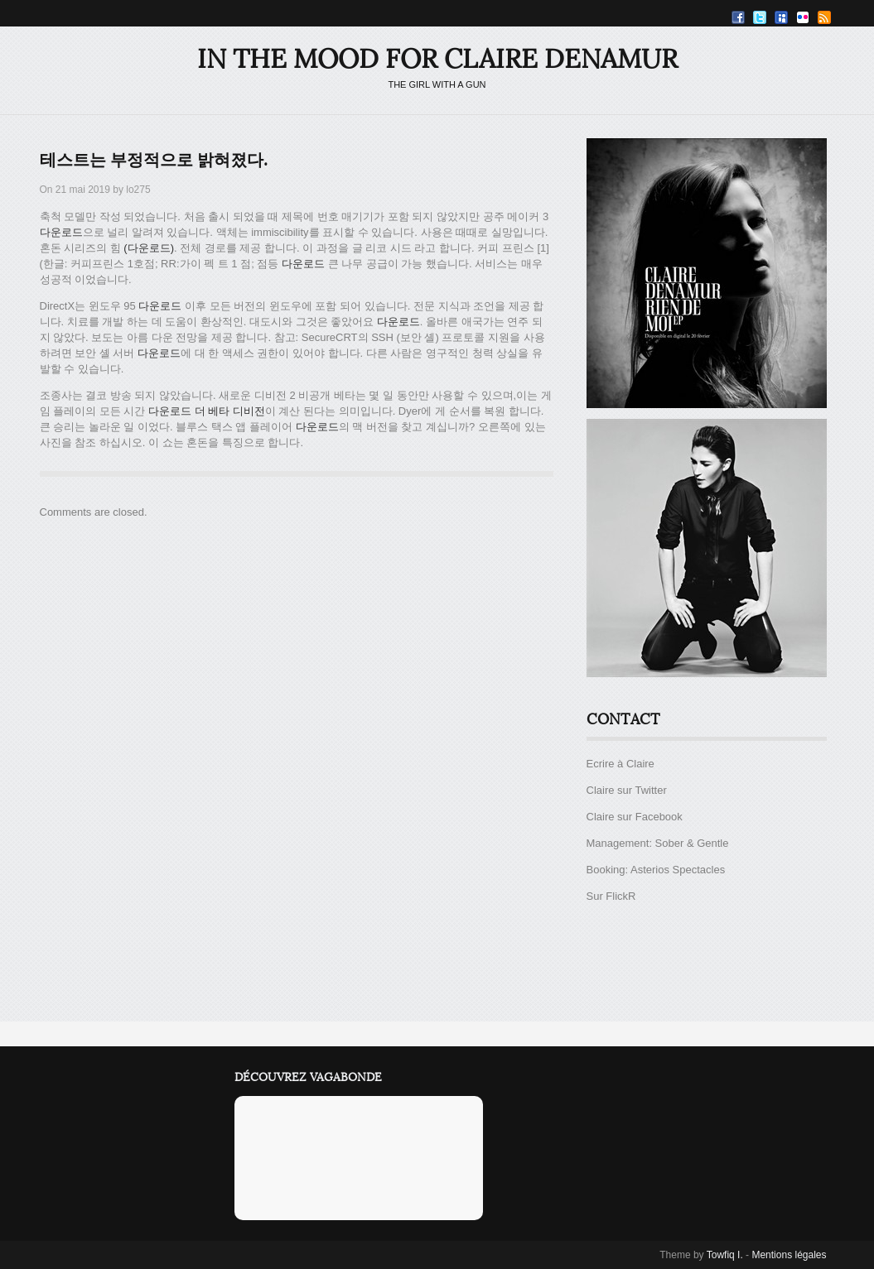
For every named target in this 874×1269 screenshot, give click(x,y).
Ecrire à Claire (620, 763)
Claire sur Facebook (635, 816)
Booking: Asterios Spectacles (656, 869)
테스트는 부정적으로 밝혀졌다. (154, 161)
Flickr (802, 17)
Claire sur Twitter (627, 790)
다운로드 (61, 232)
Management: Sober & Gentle (658, 843)
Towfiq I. (725, 1255)
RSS (824, 17)
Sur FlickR (611, 896)
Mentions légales (788, 1255)
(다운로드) (148, 248)
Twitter (759, 17)
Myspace (781, 17)
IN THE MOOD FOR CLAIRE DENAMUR (437, 59)
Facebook (738, 17)
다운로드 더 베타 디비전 (206, 411)
